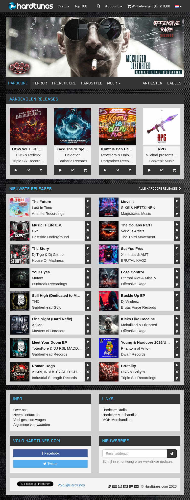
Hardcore (18, 82)
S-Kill (125, 207)
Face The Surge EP (73, 149)
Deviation (73, 155)
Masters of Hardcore (49, 331)
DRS (20, 155)
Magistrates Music (136, 213)
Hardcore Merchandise (120, 415)
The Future (41, 202)
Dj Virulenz (130, 301)
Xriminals (128, 254)
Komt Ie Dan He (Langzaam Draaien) (133, 149)
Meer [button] (114, 82)
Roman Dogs (43, 366)
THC (36, 301)
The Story (40, 248)
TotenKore (40, 348)
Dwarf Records (133, 354)
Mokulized (129, 325)
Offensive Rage (133, 284)
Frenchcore (64, 82)
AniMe (37, 325)
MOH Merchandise (116, 420)
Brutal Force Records (138, 307)
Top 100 (81, 6)
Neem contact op (26, 415)
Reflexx (34, 155)
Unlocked (129, 155)
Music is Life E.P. (47, 225)
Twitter (50, 464)
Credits (64, 6)
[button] (98, 6)
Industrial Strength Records (54, 378)
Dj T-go (38, 254)
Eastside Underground (50, 237)
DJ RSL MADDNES (69, 348)
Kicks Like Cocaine (138, 319)
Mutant (37, 278)
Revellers (109, 155)
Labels (174, 82)
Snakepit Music (161, 161)
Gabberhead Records (49, 354)
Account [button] (113, 6)
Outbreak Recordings (49, 284)
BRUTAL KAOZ (133, 260)
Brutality (128, 366)
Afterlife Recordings (48, 213)
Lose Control (132, 272)
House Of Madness (48, 260)
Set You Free (132, 248)
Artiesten (153, 82)
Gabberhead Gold (46, 307)
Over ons (20, 410)
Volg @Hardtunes (71, 485)
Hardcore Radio (114, 410)
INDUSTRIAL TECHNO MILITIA (70, 372)
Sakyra (139, 372)
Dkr (35, 231)
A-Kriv (37, 372)
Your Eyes (41, 272)
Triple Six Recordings (29, 161)
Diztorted (149, 325)
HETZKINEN (144, 207)
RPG (162, 149)
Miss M (151, 278)
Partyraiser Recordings (120, 161)
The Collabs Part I (136, 225)
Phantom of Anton (135, 348)
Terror (40, 82)
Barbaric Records (72, 161)
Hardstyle (91, 82)
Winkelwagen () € (148, 6)
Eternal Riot (130, 278)
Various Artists (132, 231)
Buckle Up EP (133, 295)
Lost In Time (42, 207)
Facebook (50, 453)
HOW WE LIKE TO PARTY (34, 149)
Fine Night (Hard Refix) (52, 319)
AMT (144, 254)
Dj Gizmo (56, 254)
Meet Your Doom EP (49, 342)
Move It (127, 202)
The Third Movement (138, 237)
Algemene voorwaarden (31, 425)
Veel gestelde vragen (29, 420)
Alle (160, 188)
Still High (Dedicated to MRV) (57, 295)
